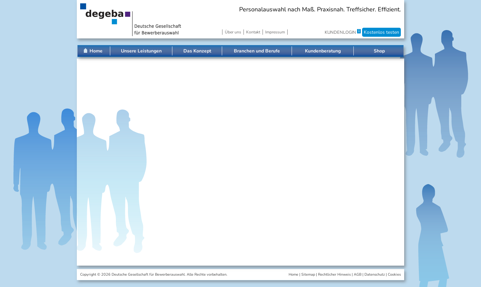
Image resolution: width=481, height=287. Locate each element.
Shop (379, 51)
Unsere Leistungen (141, 51)
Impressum (275, 32)
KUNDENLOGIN (340, 32)
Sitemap (308, 274)
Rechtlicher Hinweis (334, 274)
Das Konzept (197, 51)
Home (96, 51)
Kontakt (253, 32)
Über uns (233, 32)
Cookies (394, 274)
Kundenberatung (323, 51)
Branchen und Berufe (257, 51)
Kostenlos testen (381, 32)
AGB (357, 274)
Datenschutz (374, 274)
